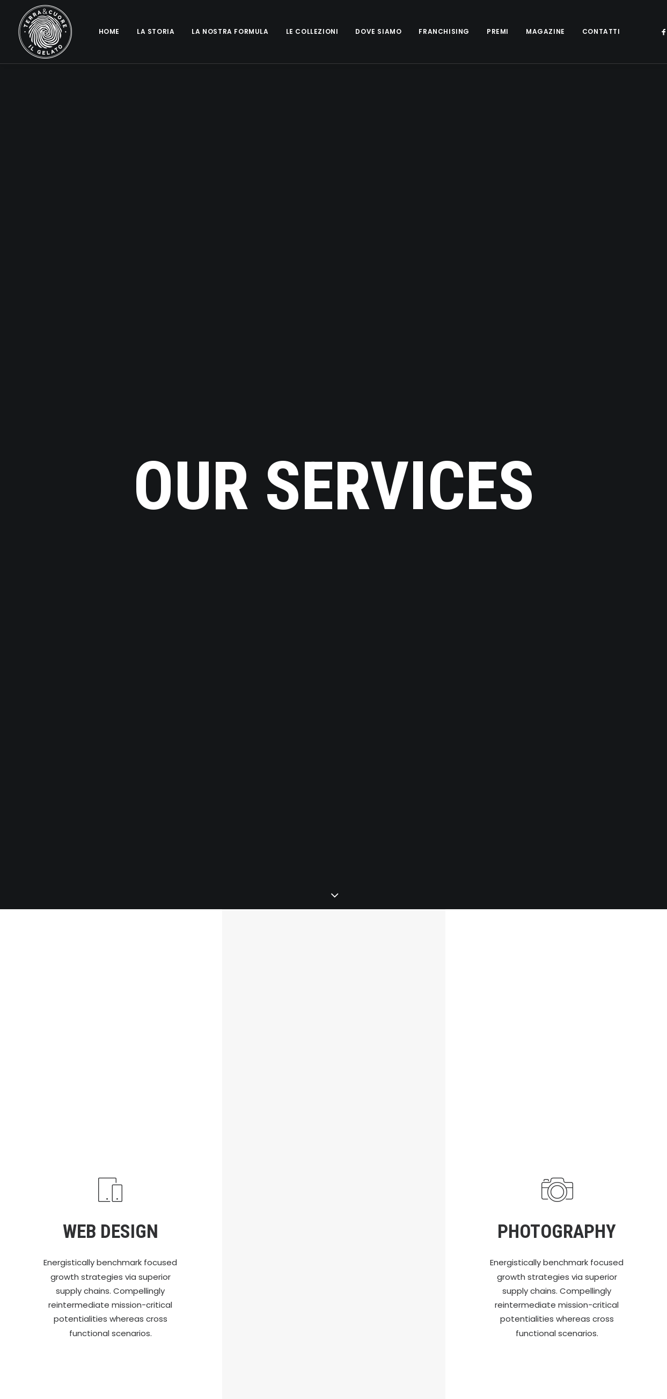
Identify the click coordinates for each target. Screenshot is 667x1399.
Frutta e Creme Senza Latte (279, 1221)
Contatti (601, 31)
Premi (498, 31)
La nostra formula (230, 31)
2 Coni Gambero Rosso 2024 (386, 1183)
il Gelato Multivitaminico (277, 1290)
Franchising (444, 31)
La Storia (155, 31)
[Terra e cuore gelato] (45, 32)
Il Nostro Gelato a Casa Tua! (279, 1192)
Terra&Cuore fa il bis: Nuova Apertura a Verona (279, 1373)
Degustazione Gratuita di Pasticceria (381, 1289)
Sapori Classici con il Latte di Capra (276, 1255)
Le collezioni (312, 31)
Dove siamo (378, 31)
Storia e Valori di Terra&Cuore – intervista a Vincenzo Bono (385, 1234)
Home (109, 31)
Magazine (545, 31)
